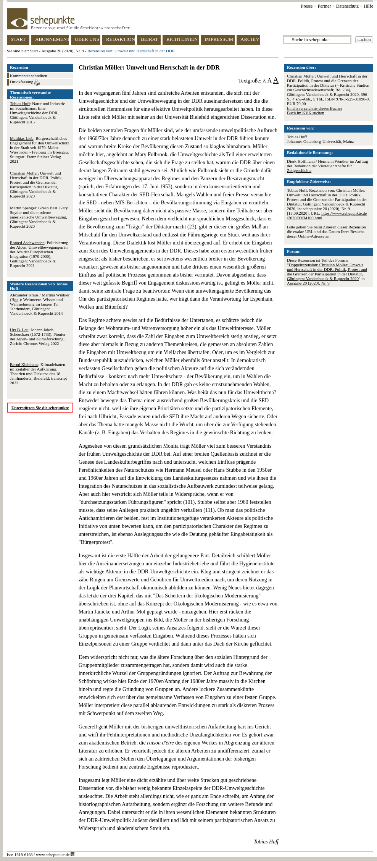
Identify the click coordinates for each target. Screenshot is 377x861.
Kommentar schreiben (28, 75)
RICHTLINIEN (182, 39)
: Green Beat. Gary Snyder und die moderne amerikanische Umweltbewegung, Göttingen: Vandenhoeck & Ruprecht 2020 (39, 217)
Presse (307, 6)
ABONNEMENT (52, 39)
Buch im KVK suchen (305, 112)
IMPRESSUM (219, 39)
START (18, 39)
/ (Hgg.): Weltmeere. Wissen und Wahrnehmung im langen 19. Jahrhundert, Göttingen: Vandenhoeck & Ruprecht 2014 (39, 304)
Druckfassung (25, 82)
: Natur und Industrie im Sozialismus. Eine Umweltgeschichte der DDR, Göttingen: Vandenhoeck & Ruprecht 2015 (37, 112)
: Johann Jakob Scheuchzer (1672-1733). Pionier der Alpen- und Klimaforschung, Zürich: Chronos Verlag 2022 (38, 336)
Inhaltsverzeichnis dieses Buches (314, 108)
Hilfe (368, 6)
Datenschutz (347, 6)
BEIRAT (149, 39)
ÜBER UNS (87, 39)
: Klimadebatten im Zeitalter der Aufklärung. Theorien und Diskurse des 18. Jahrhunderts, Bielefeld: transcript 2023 (38, 373)
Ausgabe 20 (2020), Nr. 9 (62, 51)
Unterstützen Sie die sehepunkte (40, 407)
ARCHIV (249, 39)
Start (34, 51)
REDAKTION (120, 39)
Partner (324, 6)
